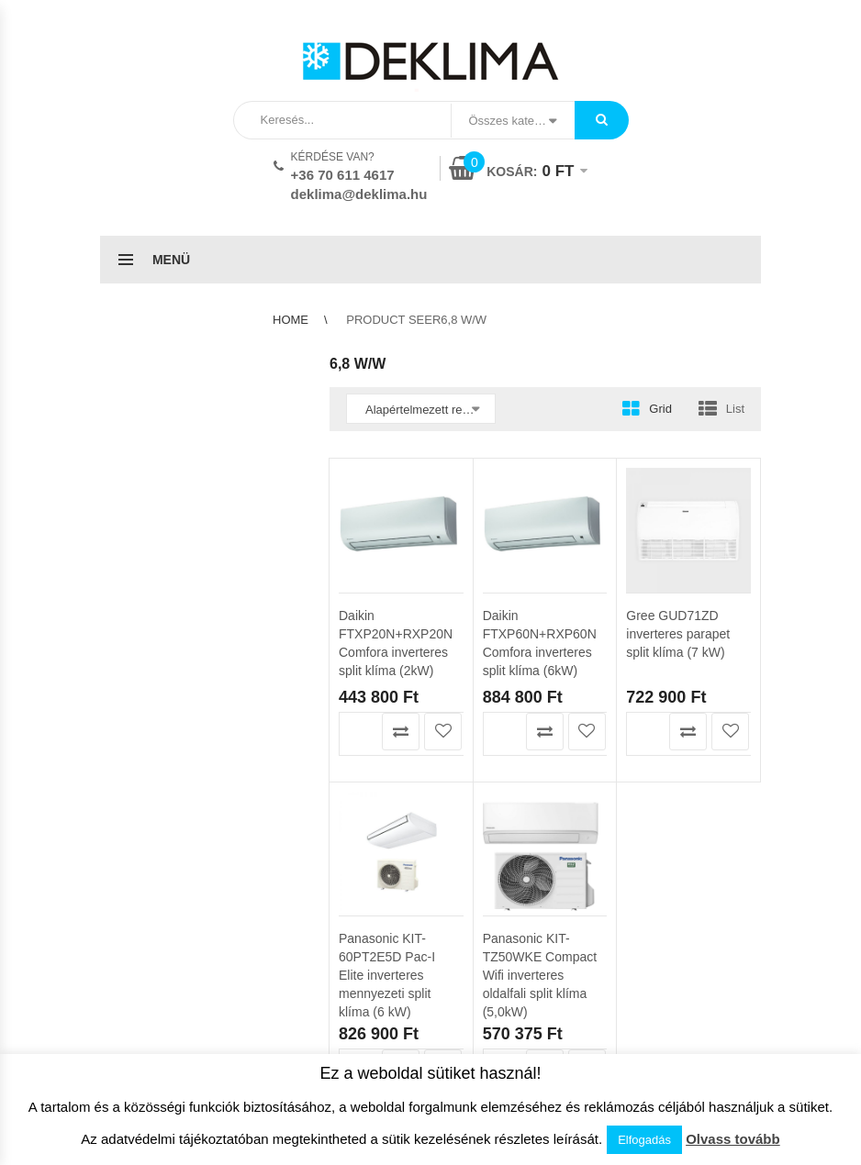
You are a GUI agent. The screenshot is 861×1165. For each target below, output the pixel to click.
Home (290, 320)
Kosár (115, 972)
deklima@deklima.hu (359, 194)
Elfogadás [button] (644, 1140)
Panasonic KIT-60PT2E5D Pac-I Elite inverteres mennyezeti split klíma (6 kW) (387, 726)
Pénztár (120, 1010)
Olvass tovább (733, 1139)
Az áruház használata (382, 972)
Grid (660, 409)
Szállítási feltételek (374, 991)
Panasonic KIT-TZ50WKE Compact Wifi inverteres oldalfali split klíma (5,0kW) (540, 726)
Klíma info (351, 1010)
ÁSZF (565, 972)
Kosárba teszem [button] (646, 731)
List (735, 409)
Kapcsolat (576, 1010)
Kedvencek (129, 991)
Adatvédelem (585, 991)
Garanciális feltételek (380, 1030)
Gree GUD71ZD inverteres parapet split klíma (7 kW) (678, 634)
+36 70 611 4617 (343, 175)
